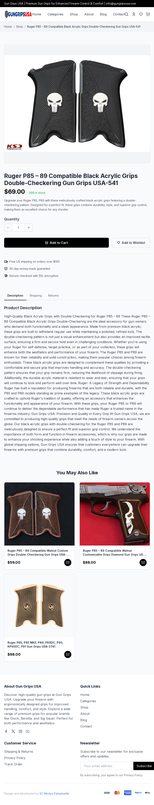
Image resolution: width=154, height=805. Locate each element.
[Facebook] (6, 731)
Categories (55, 14)
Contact (119, 14)
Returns (53, 295)
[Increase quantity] (29, 227)
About (89, 14)
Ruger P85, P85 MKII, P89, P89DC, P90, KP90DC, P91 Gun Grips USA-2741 (35, 644)
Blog (103, 14)
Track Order (13, 764)
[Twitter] (13, 731)
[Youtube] (28, 731)
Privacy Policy (15, 758)
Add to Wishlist (131, 242)
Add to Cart (56, 242)
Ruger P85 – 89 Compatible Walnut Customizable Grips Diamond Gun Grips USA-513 (114, 553)
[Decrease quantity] (8, 227)
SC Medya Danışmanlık (54, 793)
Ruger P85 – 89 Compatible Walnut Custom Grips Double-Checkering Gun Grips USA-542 (38, 553)
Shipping (36, 295)
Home (36, 14)
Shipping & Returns (18, 752)
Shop (74, 14)
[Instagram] (20, 731)
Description (15, 295)
